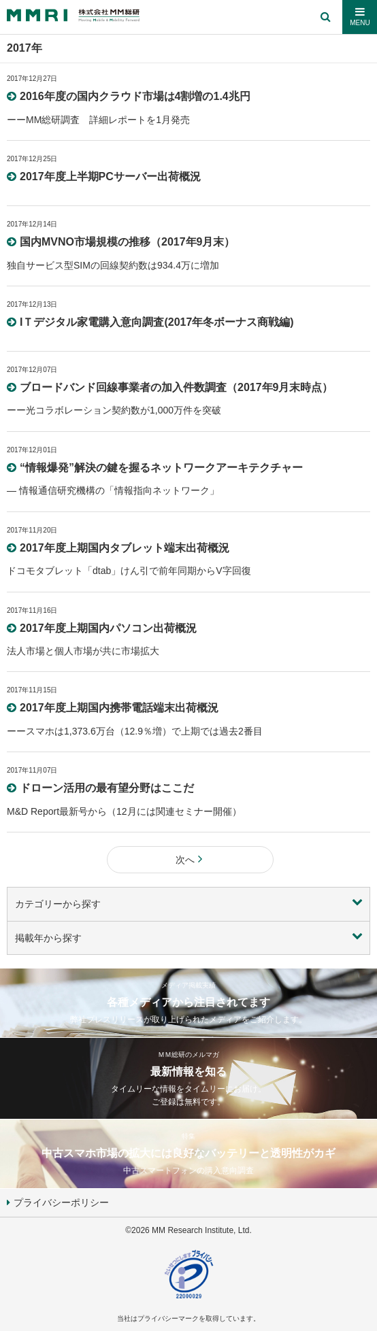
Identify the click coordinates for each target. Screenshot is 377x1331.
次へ (191, 859)
